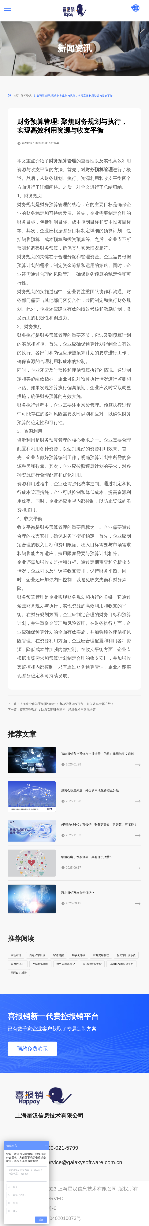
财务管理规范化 (65, 963)
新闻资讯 (26, 95)
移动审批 (16, 955)
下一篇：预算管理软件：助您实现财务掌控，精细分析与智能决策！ (53, 709)
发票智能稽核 (40, 963)
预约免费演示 (32, 1049)
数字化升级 (78, 955)
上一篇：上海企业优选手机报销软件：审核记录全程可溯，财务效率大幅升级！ (61, 704)
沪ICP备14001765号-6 (32, 1208)
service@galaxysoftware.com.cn (83, 1162)
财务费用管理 (101, 955)
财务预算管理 (62, 160)
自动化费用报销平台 (121, 963)
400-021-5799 (61, 1148)
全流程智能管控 (92, 963)
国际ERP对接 (19, 972)
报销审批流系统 (126, 955)
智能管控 (58, 955)
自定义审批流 (37, 955)
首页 (16, 95)
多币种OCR (17, 963)
